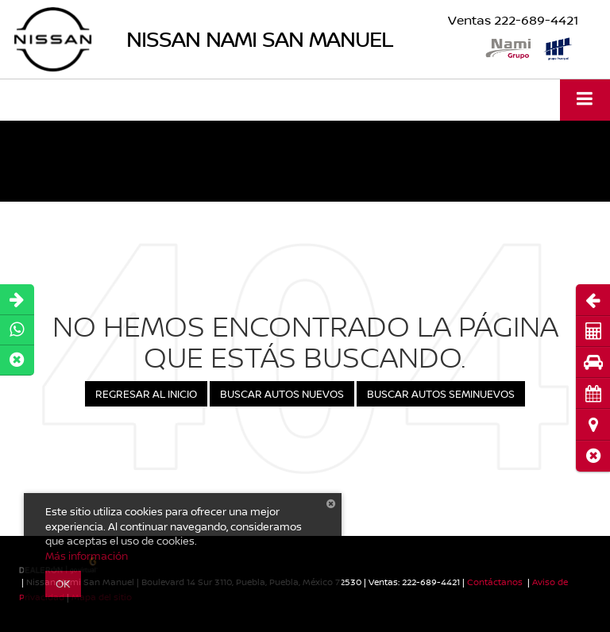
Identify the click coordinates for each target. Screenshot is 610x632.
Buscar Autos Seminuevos (441, 394)
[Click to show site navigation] (585, 99)
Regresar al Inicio (146, 394)
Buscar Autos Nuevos (282, 394)
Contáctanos (495, 582)
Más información (86, 556)
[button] (593, 456)
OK (63, 583)
